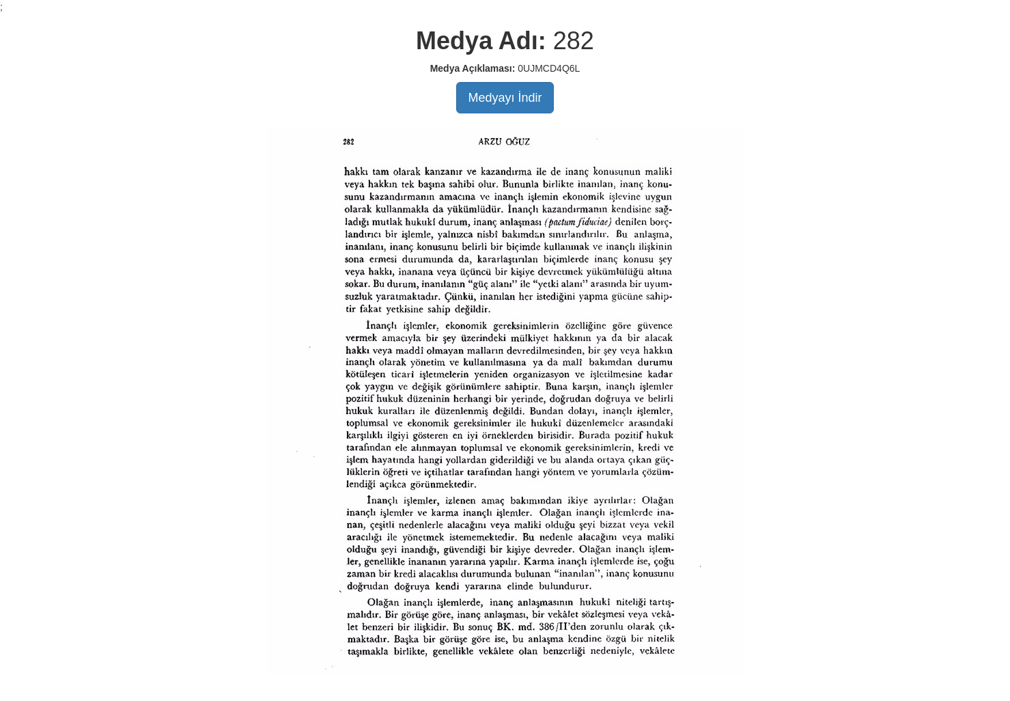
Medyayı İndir (505, 98)
